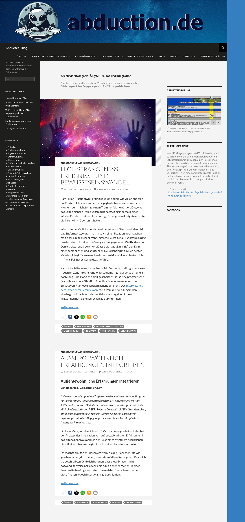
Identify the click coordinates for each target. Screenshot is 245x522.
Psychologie (100, 502)
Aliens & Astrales (111, 56)
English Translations (17, 153)
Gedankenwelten (16, 169)
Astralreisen (83, 326)
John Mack (82, 502)
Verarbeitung (128, 331)
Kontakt (174, 56)
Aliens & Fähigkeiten (85, 56)
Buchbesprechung (16, 150)
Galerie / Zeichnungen (139, 56)
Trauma (116, 502)
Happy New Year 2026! (16, 98)
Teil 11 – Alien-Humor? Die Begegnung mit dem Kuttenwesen (17, 113)
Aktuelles (12, 147)
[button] (64, 317)
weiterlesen (69, 307)
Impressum (189, 56)
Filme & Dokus (14, 166)
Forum (161, 56)
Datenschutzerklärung (212, 56)
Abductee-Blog (16, 48)
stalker (86, 189)
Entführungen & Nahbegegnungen (49, 56)
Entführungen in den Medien (21, 163)
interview (91, 331)
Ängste (67, 326)
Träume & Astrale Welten (19, 173)
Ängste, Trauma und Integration (80, 163)
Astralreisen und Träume (109, 326)
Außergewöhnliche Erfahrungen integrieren (103, 361)
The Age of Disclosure (15, 128)
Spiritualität (109, 331)
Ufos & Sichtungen (16, 176)
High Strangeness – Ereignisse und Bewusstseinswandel (95, 175)
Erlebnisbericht (72, 331)
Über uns (21, 56)
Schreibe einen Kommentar (112, 189)
